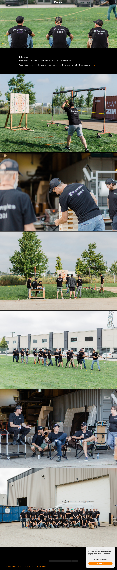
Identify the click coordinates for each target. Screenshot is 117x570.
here (95, 65)
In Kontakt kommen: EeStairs (13, 566)
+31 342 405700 (28, 566)
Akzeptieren (100, 563)
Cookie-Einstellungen (100, 559)
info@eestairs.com (42, 566)
